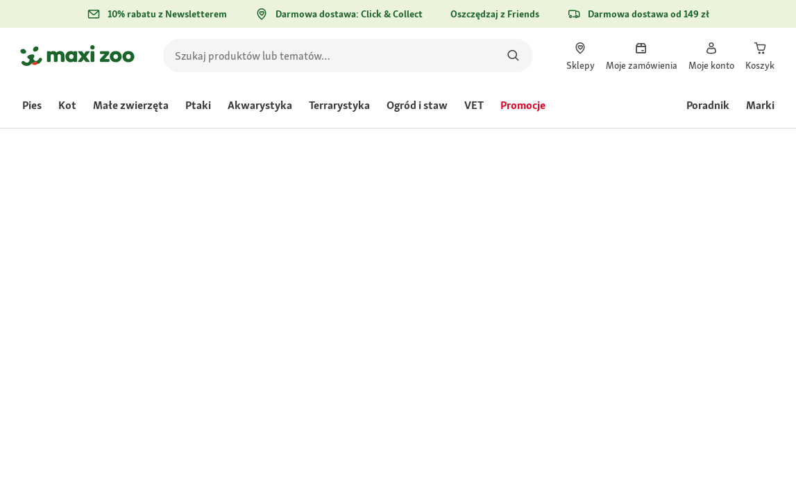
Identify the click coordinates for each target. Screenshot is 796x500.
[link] (580, 55)
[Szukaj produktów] (514, 55)
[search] (348, 55)
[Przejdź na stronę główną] (77, 55)
